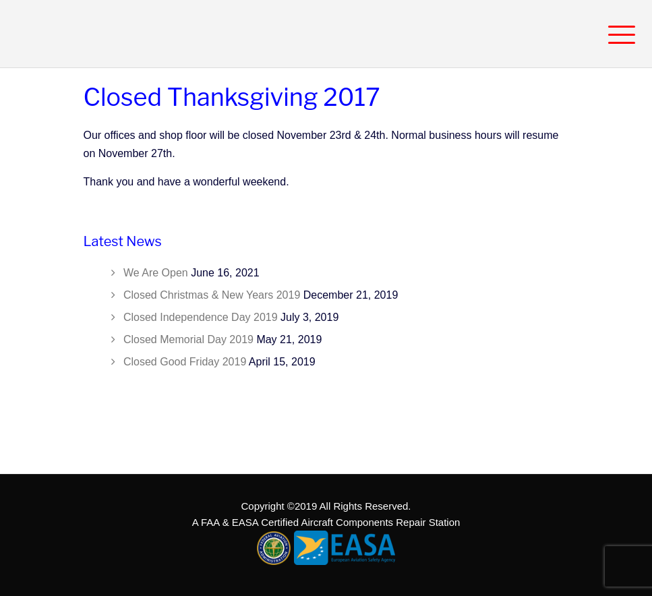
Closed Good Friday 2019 (184, 361)
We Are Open (155, 272)
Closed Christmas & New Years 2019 (211, 295)
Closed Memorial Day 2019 (188, 339)
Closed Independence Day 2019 (200, 317)
